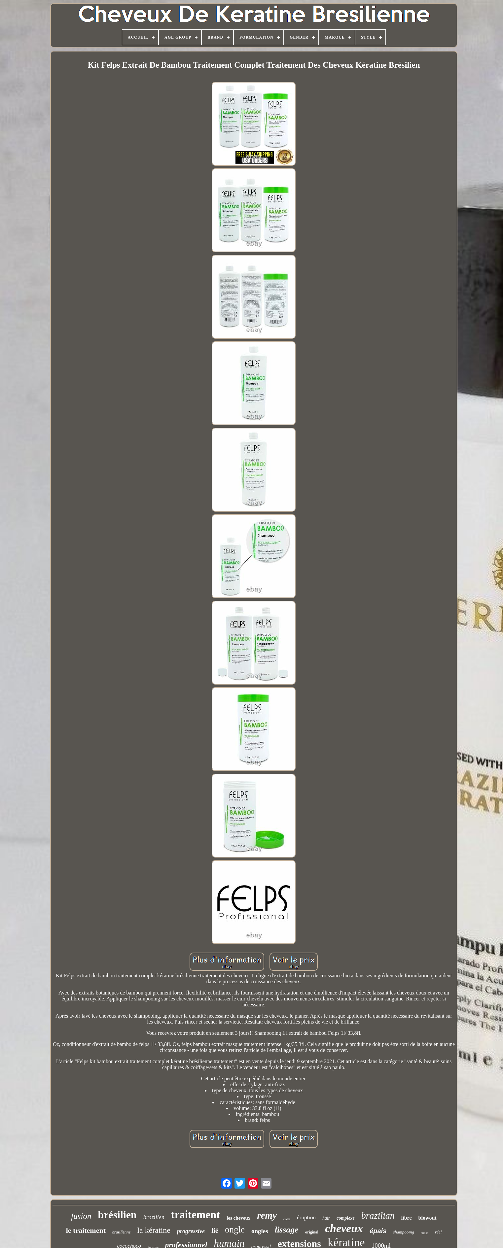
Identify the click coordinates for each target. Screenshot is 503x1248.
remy (267, 1215)
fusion (81, 1216)
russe (424, 1233)
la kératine (153, 1230)
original (311, 1232)
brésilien (117, 1215)
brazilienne (121, 1232)
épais (378, 1230)
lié (214, 1230)
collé (286, 1219)
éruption (306, 1217)
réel (438, 1232)
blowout (427, 1218)
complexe (345, 1218)
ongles (259, 1231)
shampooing (403, 1232)
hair (326, 1218)
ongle (235, 1229)
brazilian (378, 1215)
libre (406, 1218)
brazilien (153, 1217)
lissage (287, 1229)
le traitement (86, 1230)
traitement (195, 1215)
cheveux (344, 1228)
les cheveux (238, 1218)
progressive (191, 1231)
